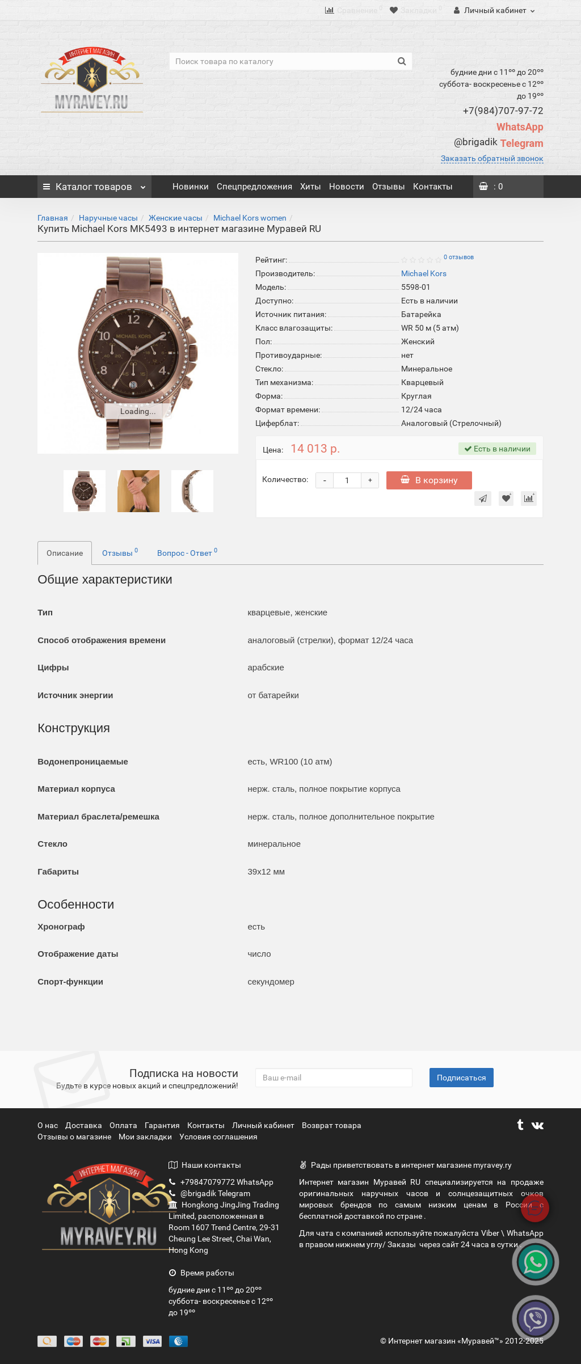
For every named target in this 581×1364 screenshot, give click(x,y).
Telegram (498, 143)
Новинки (190, 186)
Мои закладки (145, 1136)
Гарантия (163, 1125)
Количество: (285, 479)
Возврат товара (331, 1125)
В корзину (429, 480)
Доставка (84, 1125)
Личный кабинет (264, 1125)
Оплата (124, 1125)
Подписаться (461, 1077)
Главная (52, 217)
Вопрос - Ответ (187, 552)
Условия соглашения (218, 1136)
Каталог (94, 183)
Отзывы (388, 186)
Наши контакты (205, 1164)
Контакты (433, 186)
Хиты (310, 186)
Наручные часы (108, 217)
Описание (65, 553)
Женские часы (176, 217)
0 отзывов (459, 257)
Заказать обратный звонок (492, 158)
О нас (48, 1125)
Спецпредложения (254, 186)
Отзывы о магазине (75, 1136)
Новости (346, 186)
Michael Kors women (250, 217)
